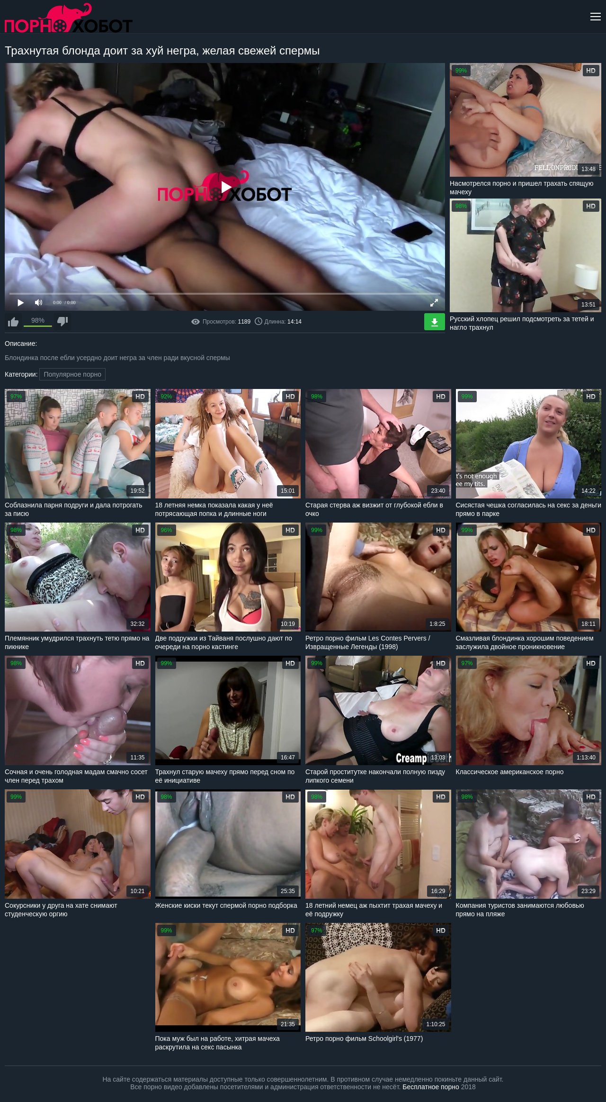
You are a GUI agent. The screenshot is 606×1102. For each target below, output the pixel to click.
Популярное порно (72, 374)
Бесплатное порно (430, 1087)
